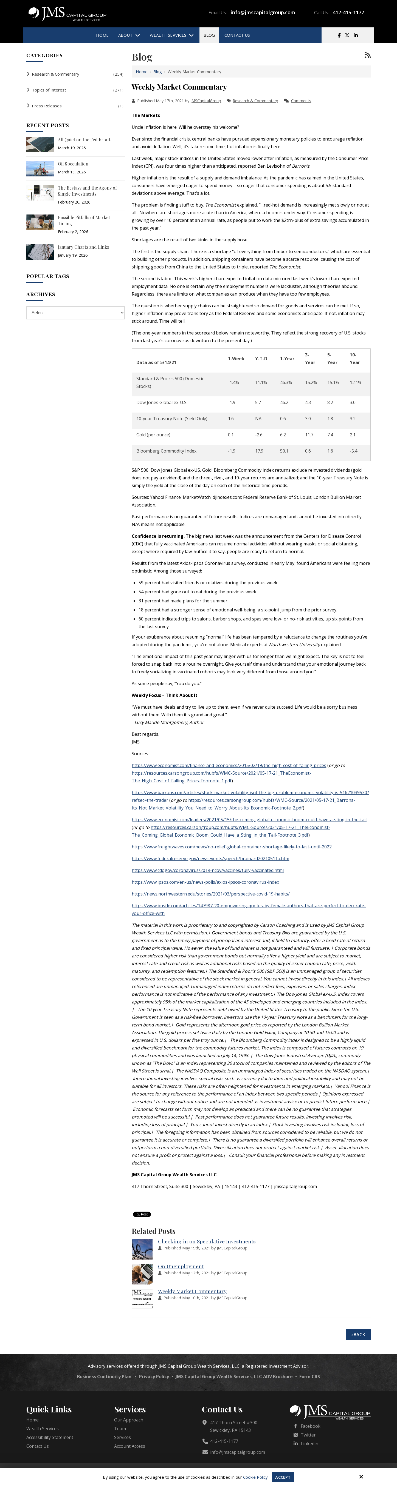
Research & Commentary (255, 100)
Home (142, 71)
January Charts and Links (83, 247)
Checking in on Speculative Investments (207, 1241)
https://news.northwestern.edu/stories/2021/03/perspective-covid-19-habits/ (211, 894)
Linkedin (309, 1444)
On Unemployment (181, 1266)
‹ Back (358, 1335)
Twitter (308, 1435)
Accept (283, 1477)
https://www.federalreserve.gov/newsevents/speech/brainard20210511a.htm (210, 858)
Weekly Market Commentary (192, 1291)
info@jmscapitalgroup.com (263, 12)
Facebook (310, 1426)
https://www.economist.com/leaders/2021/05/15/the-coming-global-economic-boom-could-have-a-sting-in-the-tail (249, 820)
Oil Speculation (73, 164)
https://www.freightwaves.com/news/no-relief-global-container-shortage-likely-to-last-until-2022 (232, 847)
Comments (301, 100)
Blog (157, 71)
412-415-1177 (348, 12)
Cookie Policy (255, 1477)
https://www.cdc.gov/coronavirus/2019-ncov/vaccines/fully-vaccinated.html (208, 870)
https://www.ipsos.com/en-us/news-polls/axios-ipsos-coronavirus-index (205, 882)
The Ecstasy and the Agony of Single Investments (87, 191)
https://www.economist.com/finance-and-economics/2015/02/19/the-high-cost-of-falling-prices (229, 765)
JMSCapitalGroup (205, 100)
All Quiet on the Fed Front (84, 139)
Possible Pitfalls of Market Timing (84, 220)
